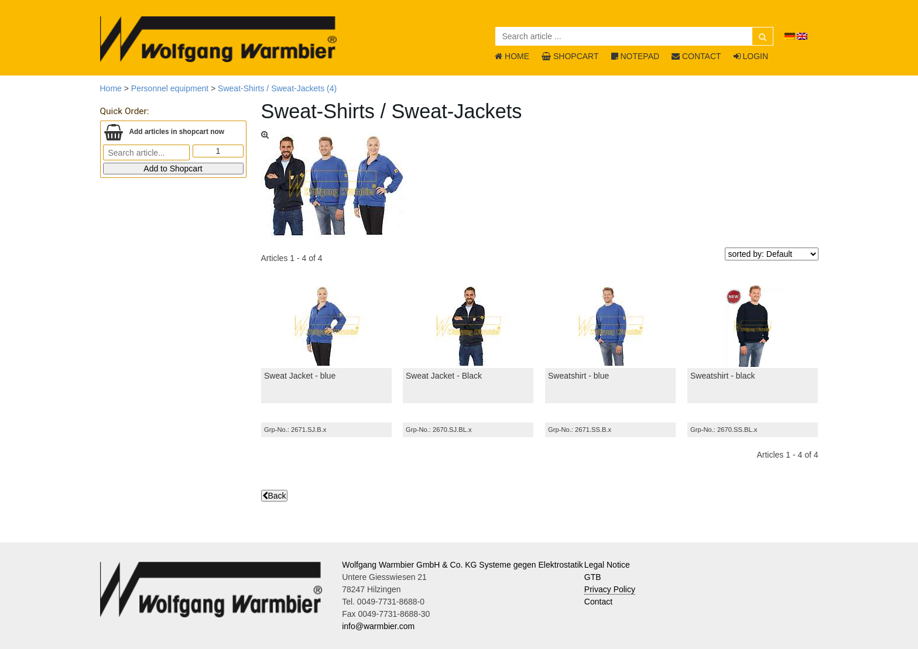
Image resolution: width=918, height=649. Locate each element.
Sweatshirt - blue (578, 375)
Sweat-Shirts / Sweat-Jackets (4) (277, 88)
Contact (598, 601)
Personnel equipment (169, 88)
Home (111, 88)
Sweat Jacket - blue (299, 375)
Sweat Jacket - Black (444, 375)
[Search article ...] (634, 36)
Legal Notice (607, 564)
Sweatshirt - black (722, 375)
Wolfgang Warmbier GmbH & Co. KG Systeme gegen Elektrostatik (462, 564)
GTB (592, 577)
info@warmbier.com (378, 626)
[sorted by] (771, 254)
